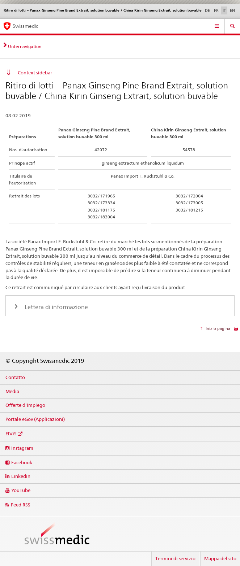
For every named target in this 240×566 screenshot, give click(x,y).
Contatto (15, 377)
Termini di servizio (175, 558)
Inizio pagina (217, 328)
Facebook (21, 462)
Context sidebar (35, 72)
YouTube (20, 490)
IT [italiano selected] (224, 10)
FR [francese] (216, 10)
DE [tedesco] (207, 10)
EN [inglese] (232, 10)
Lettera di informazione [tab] (55, 307)
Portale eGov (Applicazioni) (35, 419)
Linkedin (20, 476)
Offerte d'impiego (25, 405)
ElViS (11, 433)
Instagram (22, 448)
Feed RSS (20, 505)
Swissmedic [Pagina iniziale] (25, 26)
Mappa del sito (220, 558)
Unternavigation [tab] (24, 46)
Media (12, 391)
